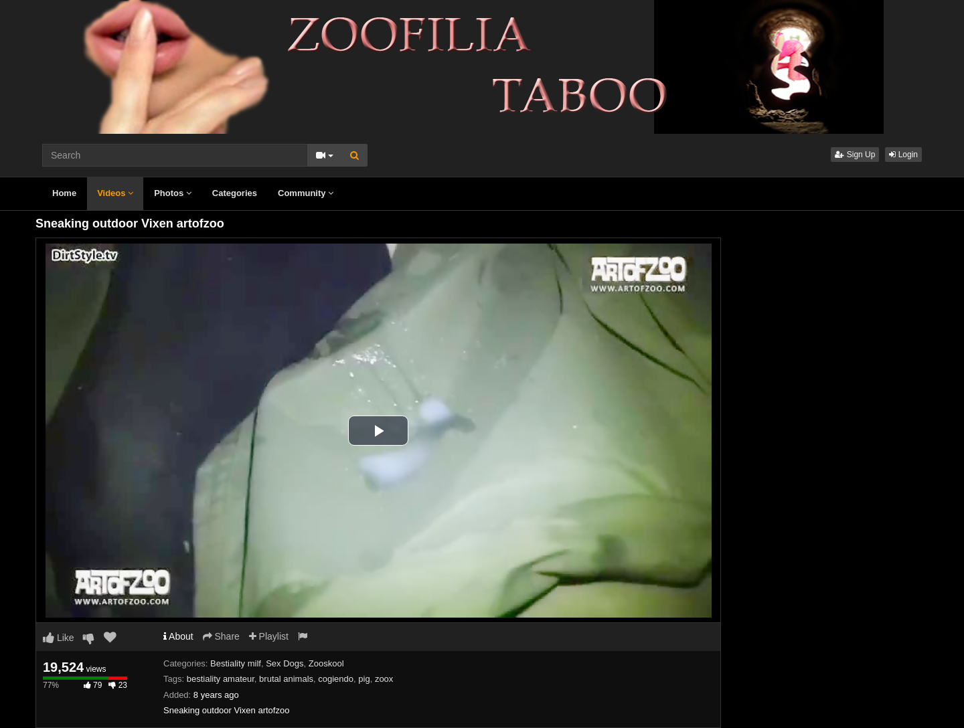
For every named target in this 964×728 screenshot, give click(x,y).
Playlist (269, 636)
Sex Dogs (284, 663)
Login (903, 154)
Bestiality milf (235, 663)
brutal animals (286, 679)
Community (305, 193)
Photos (172, 193)
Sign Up (855, 154)
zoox (384, 679)
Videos (115, 193)
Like (58, 637)
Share (221, 636)
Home (64, 193)
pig (364, 679)
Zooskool (326, 663)
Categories (234, 193)
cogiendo (335, 679)
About (178, 636)
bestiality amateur (220, 679)
